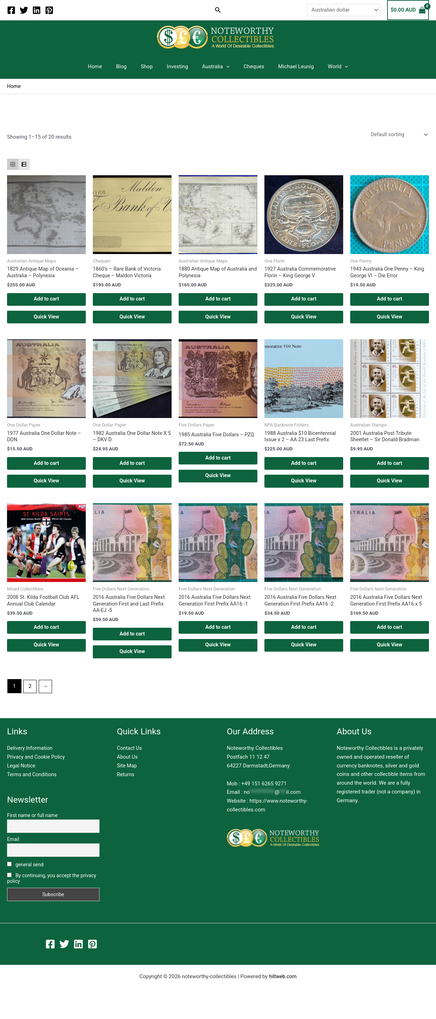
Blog (130, 66)
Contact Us (130, 760)
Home (107, 66)
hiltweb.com (282, 988)
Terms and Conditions (32, 786)
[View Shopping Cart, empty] (408, 10)
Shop (152, 66)
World (325, 66)
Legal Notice (22, 777)
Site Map (127, 777)
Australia (214, 66)
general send (25, 876)
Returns (126, 786)
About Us (128, 768)
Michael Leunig (287, 66)
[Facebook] (11, 10)
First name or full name (32, 827)
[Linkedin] (36, 10)
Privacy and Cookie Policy (37, 768)
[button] (218, 10)
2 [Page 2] (30, 698)
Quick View (46, 320)
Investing (179, 66)
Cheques (248, 66)
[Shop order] (397, 135)
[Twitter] (24, 10)
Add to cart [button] (46, 301)
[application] (224, 66)
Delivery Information (30, 760)
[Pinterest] (49, 10)
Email (13, 851)
